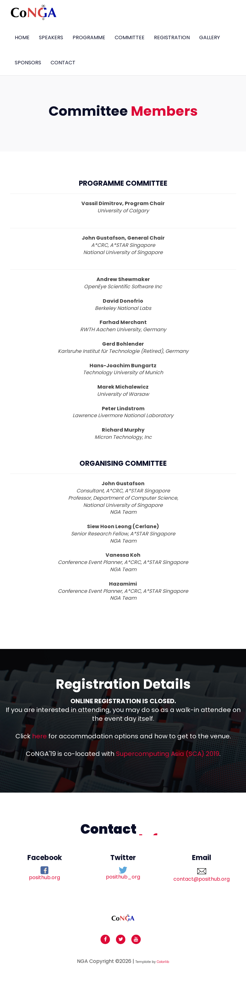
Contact (63, 62)
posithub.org (44, 873)
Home (22, 37)
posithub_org (123, 873)
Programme (89, 37)
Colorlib (163, 961)
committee (130, 37)
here (39, 736)
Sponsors (28, 62)
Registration (172, 37)
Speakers (51, 37)
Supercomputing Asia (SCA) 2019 (167, 753)
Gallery (209, 37)
